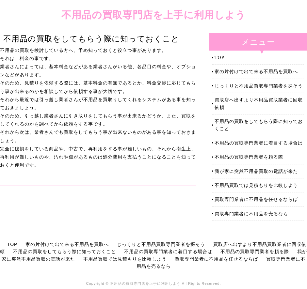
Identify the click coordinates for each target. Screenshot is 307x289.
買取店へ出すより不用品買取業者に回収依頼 (259, 103)
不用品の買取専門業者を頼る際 (249, 157)
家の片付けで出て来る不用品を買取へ (256, 71)
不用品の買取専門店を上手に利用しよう (153, 14)
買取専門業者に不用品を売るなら (251, 213)
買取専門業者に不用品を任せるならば (256, 199)
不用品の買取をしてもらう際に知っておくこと (259, 124)
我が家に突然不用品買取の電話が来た (256, 171)
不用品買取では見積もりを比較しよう (256, 185)
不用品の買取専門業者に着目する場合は (259, 143)
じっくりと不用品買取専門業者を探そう (259, 86)
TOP (219, 57)
